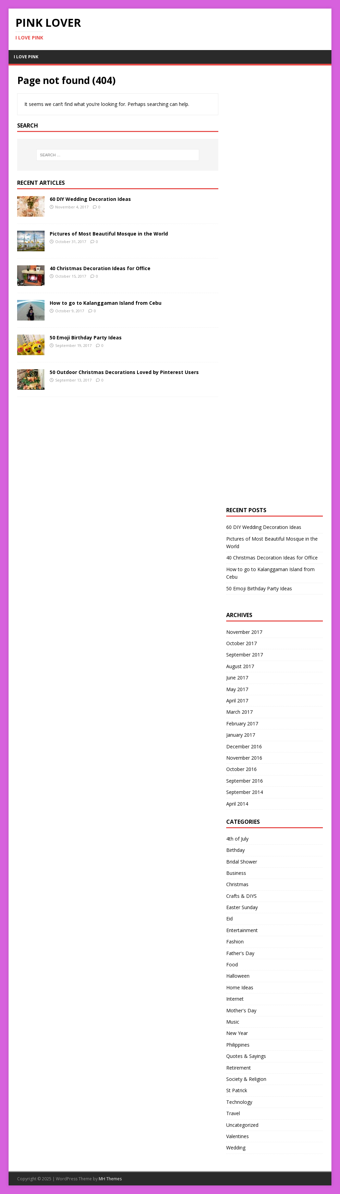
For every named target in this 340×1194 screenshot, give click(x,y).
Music (232, 1021)
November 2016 (244, 758)
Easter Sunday (242, 907)
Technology (239, 1102)
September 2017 (244, 654)
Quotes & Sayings (246, 1056)
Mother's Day (241, 1010)
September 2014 (244, 792)
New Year (237, 1033)
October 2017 (241, 643)
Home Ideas (239, 987)
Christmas (237, 884)
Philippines (238, 1044)
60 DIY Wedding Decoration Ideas (90, 199)
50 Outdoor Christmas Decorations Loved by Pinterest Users (124, 372)
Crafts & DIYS (241, 896)
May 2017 (237, 689)
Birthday (235, 850)
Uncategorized (242, 1125)
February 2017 (242, 723)
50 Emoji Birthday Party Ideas (86, 337)
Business (236, 873)
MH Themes (110, 1179)
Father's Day (240, 953)
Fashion (235, 941)
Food (232, 964)
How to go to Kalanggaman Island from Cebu (105, 303)
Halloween (238, 976)
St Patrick (236, 1090)
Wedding (235, 1147)
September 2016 (244, 780)
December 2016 (244, 746)
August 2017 (240, 666)
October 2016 (241, 769)
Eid (229, 918)
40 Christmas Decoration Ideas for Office (100, 268)
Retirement (238, 1067)
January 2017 (240, 735)
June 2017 (237, 677)
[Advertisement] (277, 177)
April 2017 (237, 700)
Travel (233, 1113)
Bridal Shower (241, 861)
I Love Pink (26, 57)
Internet (235, 999)
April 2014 (237, 803)
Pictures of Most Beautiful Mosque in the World (109, 233)
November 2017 (244, 632)
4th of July (237, 838)
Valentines (237, 1136)
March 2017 (239, 712)
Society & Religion (246, 1079)
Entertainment (242, 930)
